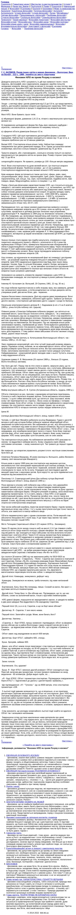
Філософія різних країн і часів (14, 24)
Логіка (52, 13)
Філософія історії (9, 22)
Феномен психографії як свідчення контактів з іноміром (31, 817)
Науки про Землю (21, 6)
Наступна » (67, 68)
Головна (5, 29)
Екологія (37, 9)
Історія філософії (23, 13)
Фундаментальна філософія (14, 26)
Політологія (36, 6)
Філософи (60, 24)
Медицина (5, 6)
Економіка (47, 9)
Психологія (56, 6)
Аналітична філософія (22, 11)
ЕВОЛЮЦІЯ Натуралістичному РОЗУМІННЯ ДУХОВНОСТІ (33, 771)
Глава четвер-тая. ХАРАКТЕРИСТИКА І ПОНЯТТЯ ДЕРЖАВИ (34, 879)
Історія (67, 4)
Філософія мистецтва (60, 20)
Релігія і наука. (13, 786)
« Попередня (6, 68)
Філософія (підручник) (39, 20)
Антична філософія (43, 11)
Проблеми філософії (56, 15)
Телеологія (6, 20)
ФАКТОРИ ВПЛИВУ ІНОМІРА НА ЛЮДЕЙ (25, 802)
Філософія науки (41, 22)
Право (46, 6)
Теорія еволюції (20, 20)
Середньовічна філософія (54, 17)
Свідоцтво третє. (14, 833)
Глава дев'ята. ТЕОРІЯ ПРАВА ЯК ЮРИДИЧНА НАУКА (31, 895)
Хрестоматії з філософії (40, 26)
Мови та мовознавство (64, 9)
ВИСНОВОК (11, 864)
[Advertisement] (38, 47)
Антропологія (7, 13)
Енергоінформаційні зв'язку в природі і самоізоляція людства (34, 848)
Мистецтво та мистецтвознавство (46, 4)
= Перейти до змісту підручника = (38, 745)
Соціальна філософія (30, 17)
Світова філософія (9, 15)
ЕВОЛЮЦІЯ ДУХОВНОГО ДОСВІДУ (22, 755)
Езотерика (26, 9)
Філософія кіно (25, 22)
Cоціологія (6, 4)
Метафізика (62, 13)
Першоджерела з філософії (32, 15)
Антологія (57, 11)
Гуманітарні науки (21, 4)
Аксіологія (5, 11)
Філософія (14, 9)
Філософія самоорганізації (42, 24)
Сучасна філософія (10, 17)
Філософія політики (59, 22)
